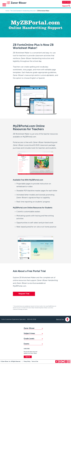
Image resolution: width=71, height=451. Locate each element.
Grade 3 (26, 402)
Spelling (26, 369)
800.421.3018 (31, 319)
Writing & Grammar (29, 366)
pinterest (59, 449)
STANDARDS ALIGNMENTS (31, 337)
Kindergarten (27, 393)
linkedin (69, 449)
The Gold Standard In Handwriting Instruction (23, 10)
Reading (26, 364)
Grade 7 (26, 413)
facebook (56, 449)
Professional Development (31, 381)
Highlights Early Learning (31, 375)
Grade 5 (26, 408)
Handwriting (27, 361)
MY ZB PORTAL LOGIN (30, 346)
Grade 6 (26, 410)
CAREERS (26, 343)
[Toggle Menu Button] (4, 5)
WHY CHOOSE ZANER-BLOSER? (33, 331)
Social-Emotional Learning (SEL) (33, 372)
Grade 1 (26, 396)
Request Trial (24, 294)
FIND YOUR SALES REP (30, 334)
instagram (66, 449)
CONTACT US (28, 349)
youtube (63, 449)
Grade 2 (26, 399)
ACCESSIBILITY (28, 340)
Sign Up (27, 444)
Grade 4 (26, 405)
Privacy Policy (27, 448)
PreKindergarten (28, 390)
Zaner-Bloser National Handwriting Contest (30, 426)
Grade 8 (26, 416)
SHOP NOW (66, 2)
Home (7, 10)
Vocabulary (27, 378)
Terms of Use (35, 448)
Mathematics (27, 358)
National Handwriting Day (31, 430)
